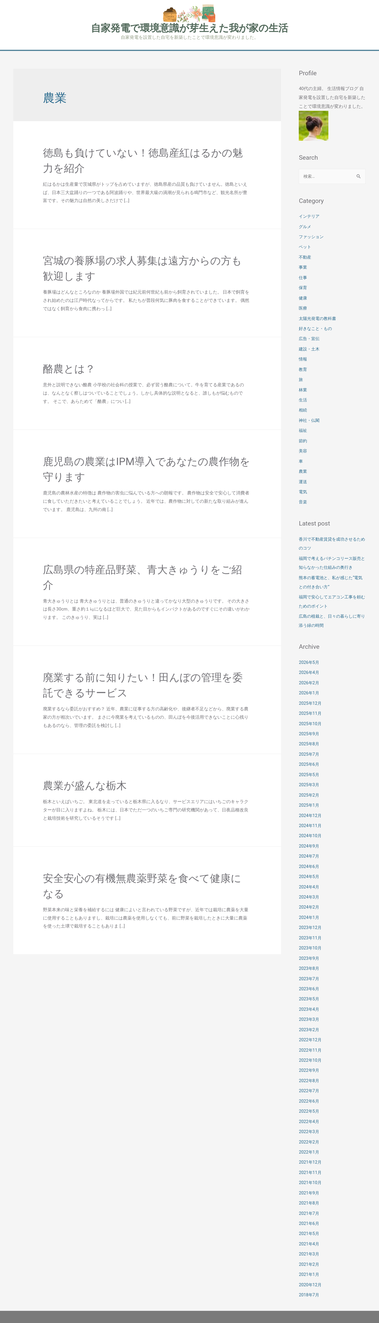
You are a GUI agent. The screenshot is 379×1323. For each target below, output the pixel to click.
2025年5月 (309, 765)
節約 (303, 437)
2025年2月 (309, 785)
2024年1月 (309, 905)
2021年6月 (309, 1205)
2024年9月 (309, 835)
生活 (303, 397)
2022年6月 (309, 1085)
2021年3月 (309, 1235)
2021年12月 (311, 1145)
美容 (303, 447)
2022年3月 (309, 1115)
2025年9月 (309, 725)
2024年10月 (311, 825)
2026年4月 (309, 665)
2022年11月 (311, 1035)
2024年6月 (309, 855)
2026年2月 (309, 675)
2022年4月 (309, 1105)
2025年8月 (309, 735)
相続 (303, 407)
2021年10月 (311, 1165)
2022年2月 (309, 1125)
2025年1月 (309, 795)
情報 (303, 357)
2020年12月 (311, 1265)
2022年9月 (309, 1055)
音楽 (303, 497)
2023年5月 (309, 985)
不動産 (305, 257)
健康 (303, 297)
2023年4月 (309, 995)
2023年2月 (309, 1015)
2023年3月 (309, 1005)
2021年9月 (309, 1175)
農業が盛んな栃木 (91, 786)
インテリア (310, 217)
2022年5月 (309, 1095)
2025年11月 (311, 705)
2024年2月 (309, 895)
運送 (303, 477)
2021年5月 (309, 1215)
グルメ (305, 227)
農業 (303, 467)
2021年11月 (311, 1155)
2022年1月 (309, 1135)
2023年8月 (309, 955)
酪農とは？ (73, 369)
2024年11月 (311, 815)
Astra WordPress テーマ (265, 1306)
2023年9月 (309, 945)
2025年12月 (311, 695)
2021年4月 (309, 1225)
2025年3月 (309, 775)
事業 (303, 267)
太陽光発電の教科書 (319, 317)
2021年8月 (309, 1185)
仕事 (303, 277)
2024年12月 (311, 805)
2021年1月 (309, 1255)
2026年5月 (309, 655)
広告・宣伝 (310, 337)
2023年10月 (311, 935)
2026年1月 (309, 685)
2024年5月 (309, 865)
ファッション (312, 237)
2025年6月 (309, 755)
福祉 (303, 427)
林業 (303, 387)
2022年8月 (309, 1065)
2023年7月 (309, 965)
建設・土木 (310, 347)
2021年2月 (309, 1245)
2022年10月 (311, 1045)
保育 (303, 287)
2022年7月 (309, 1075)
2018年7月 (309, 1275)
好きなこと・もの (316, 327)
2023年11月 (311, 925)
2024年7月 (309, 845)
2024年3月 (309, 885)
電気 (303, 487)
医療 (303, 307)
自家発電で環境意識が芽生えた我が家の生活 (189, 28)
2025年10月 (311, 715)
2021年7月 (309, 1195)
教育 (303, 367)
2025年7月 (309, 745)
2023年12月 (311, 915)
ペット (305, 247)
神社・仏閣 (310, 417)
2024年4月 (309, 875)
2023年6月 (309, 975)
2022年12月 (311, 1025)
